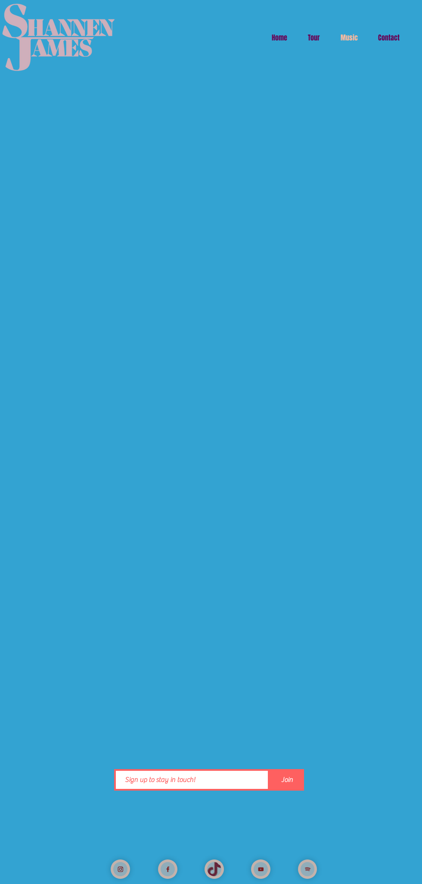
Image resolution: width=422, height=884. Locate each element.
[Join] (287, 780)
